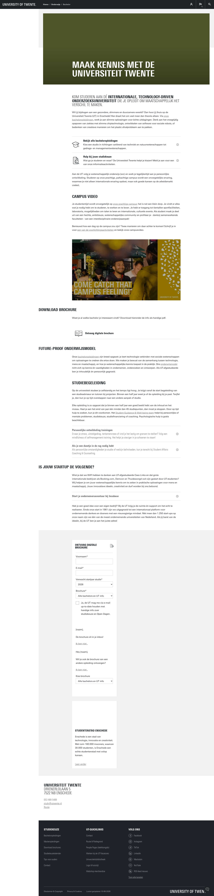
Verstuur (94, 621)
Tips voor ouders (50, 859)
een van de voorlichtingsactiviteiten (95, 230)
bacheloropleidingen (88, 356)
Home (45, 4)
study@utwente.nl (53, 803)
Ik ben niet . (82, 643)
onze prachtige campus (125, 204)
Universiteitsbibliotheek (95, 859)
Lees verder (80, 764)
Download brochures (52, 847)
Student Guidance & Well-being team (134, 412)
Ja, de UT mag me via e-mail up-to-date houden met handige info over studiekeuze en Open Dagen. (95, 608)
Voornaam (81, 556)
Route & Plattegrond (94, 841)
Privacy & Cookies (74, 891)
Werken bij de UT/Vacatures (97, 853)
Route (46, 807)
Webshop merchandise (95, 871)
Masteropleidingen (51, 841)
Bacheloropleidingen (52, 835)
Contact (47, 865)
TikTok (134, 847)
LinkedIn (135, 853)
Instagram (135, 841)
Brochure (80, 591)
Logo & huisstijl (92, 865)
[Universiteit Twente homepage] (189, 891)
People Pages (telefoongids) (97, 847)
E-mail (79, 568)
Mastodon (135, 859)
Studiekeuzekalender (52, 853)
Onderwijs (55, 4)
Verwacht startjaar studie (88, 579)
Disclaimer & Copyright (53, 891)
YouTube (135, 865)
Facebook (135, 835)
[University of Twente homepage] (19, 4)
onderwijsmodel (169, 364)
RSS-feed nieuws (138, 871)
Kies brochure (83, 676)
